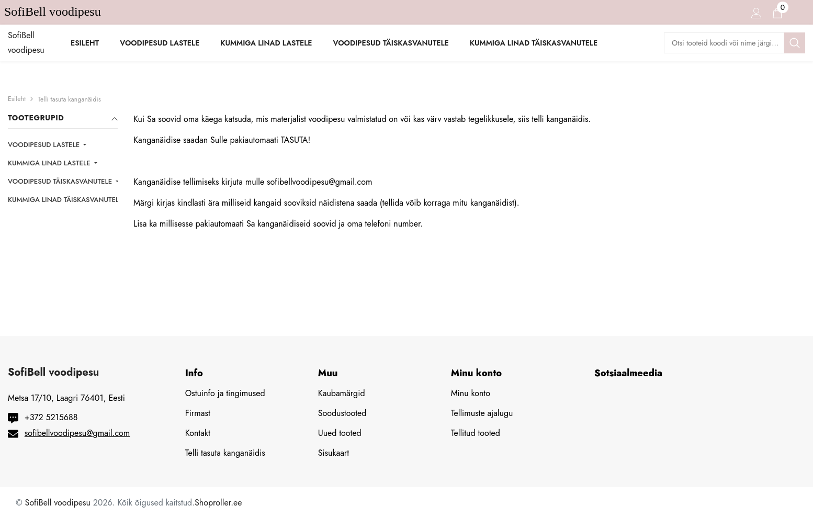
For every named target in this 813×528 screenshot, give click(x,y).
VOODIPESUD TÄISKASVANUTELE (61, 181)
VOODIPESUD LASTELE (45, 145)
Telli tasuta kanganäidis (69, 99)
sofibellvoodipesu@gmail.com (77, 433)
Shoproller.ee (218, 503)
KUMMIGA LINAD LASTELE (50, 163)
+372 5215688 (51, 417)
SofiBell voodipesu (58, 503)
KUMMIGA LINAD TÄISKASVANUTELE (66, 200)
